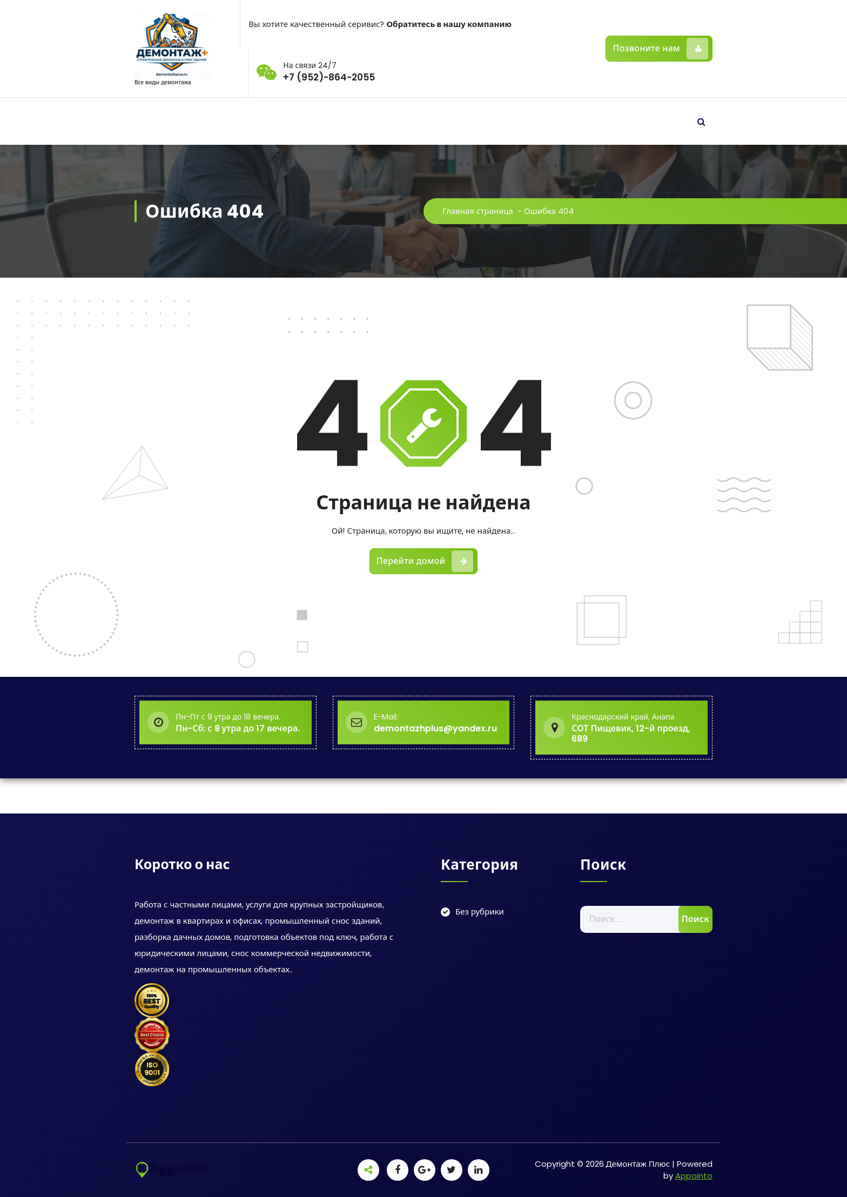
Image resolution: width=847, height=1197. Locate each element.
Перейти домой (425, 564)
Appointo (693, 1175)
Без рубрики (479, 911)
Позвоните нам (660, 48)
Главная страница (482, 211)
